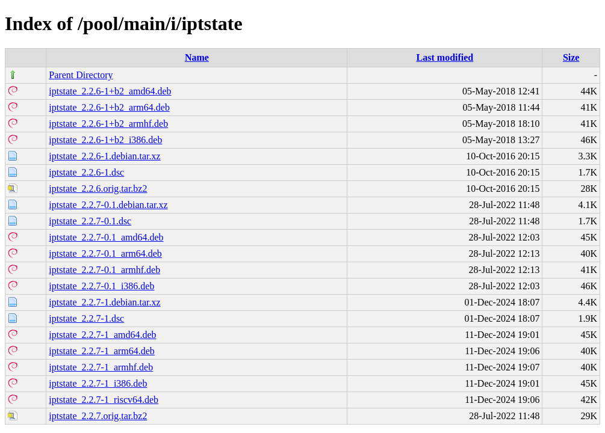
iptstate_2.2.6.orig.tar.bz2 (98, 188)
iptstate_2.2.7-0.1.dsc (90, 221)
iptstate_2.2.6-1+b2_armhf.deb (108, 123)
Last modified (445, 57)
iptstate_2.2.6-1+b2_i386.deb (105, 140)
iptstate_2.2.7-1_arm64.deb (102, 351)
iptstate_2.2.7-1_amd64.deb (102, 335)
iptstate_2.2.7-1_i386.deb (98, 383)
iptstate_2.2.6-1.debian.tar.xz (104, 156)
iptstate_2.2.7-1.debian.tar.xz (104, 302)
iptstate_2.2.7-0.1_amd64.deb (106, 237)
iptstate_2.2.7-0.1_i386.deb (101, 286)
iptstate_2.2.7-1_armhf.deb (101, 367)
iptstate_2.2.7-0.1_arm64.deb (105, 253)
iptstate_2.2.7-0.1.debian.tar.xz (108, 205)
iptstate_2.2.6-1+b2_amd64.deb (110, 91)
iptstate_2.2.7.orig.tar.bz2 (98, 416)
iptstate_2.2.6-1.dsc (86, 172)
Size (571, 57)
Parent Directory (81, 75)
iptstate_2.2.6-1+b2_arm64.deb (109, 107)
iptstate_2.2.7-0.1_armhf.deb (104, 270)
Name (197, 57)
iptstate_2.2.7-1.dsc (86, 318)
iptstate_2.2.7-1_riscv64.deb (103, 400)
